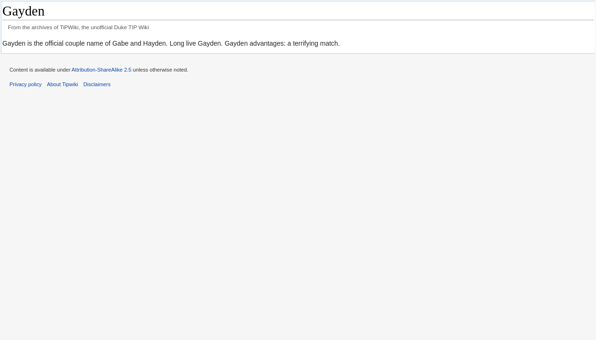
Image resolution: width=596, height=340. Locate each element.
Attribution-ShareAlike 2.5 (102, 70)
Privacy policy (25, 84)
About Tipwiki (62, 84)
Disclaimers (97, 84)
